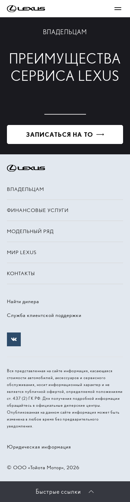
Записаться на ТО (59, 134)
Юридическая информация (39, 447)
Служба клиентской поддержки (44, 315)
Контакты (21, 273)
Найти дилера (23, 301)
